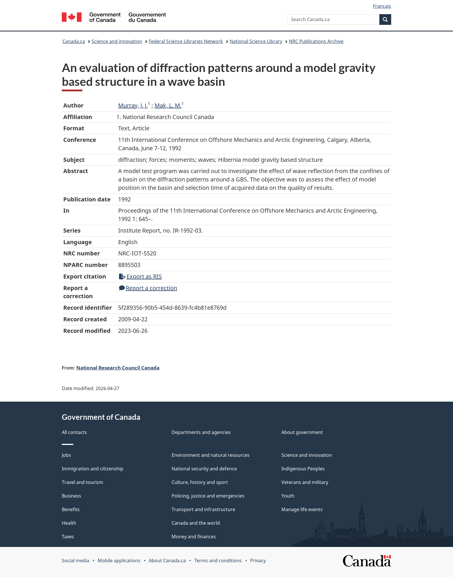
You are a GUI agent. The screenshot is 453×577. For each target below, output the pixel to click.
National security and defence (204, 468)
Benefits (71, 509)
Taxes (68, 536)
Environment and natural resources (211, 455)
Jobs (66, 455)
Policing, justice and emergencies (208, 496)
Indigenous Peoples (303, 468)
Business (71, 496)
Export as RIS (140, 276)
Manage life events (302, 509)
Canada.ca (73, 41)
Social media (75, 560)
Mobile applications (119, 560)
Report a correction (148, 288)
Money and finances (194, 536)
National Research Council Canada (117, 367)
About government (302, 432)
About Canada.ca (167, 560)
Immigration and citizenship (92, 468)
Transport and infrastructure (203, 509)
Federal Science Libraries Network (186, 41)
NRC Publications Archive (316, 41)
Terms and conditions (218, 560)
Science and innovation (117, 41)
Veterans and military (304, 482)
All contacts (74, 432)
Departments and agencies (201, 432)
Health (69, 523)
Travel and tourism (82, 482)
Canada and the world (196, 523)
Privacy (258, 560)
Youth (287, 496)
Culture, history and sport (200, 482)
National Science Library (256, 41)
